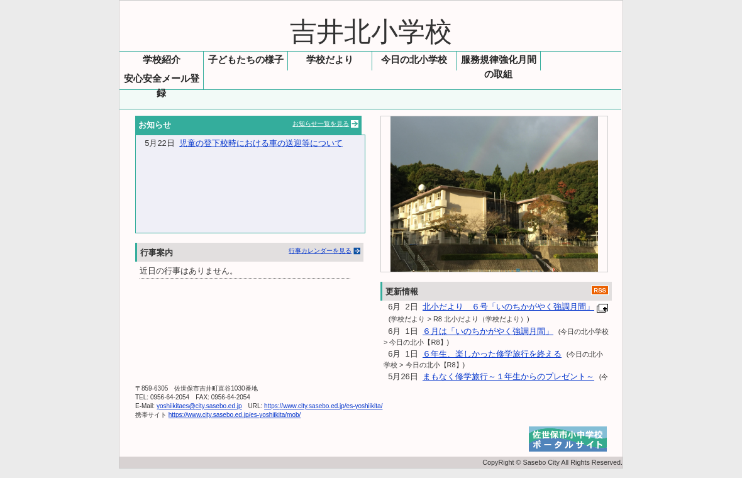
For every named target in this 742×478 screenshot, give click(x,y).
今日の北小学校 (414, 59)
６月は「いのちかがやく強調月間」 (488, 331)
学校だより (329, 59)
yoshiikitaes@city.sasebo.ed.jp (199, 406)
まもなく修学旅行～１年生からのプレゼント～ (508, 376)
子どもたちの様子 (246, 59)
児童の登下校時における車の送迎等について (261, 143)
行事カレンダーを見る (320, 250)
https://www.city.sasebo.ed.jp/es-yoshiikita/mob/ (235, 414)
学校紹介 (161, 59)
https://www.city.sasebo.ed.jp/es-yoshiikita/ (323, 406)
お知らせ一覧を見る (320, 123)
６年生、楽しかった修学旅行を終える (492, 353)
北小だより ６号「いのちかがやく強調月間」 (508, 306)
